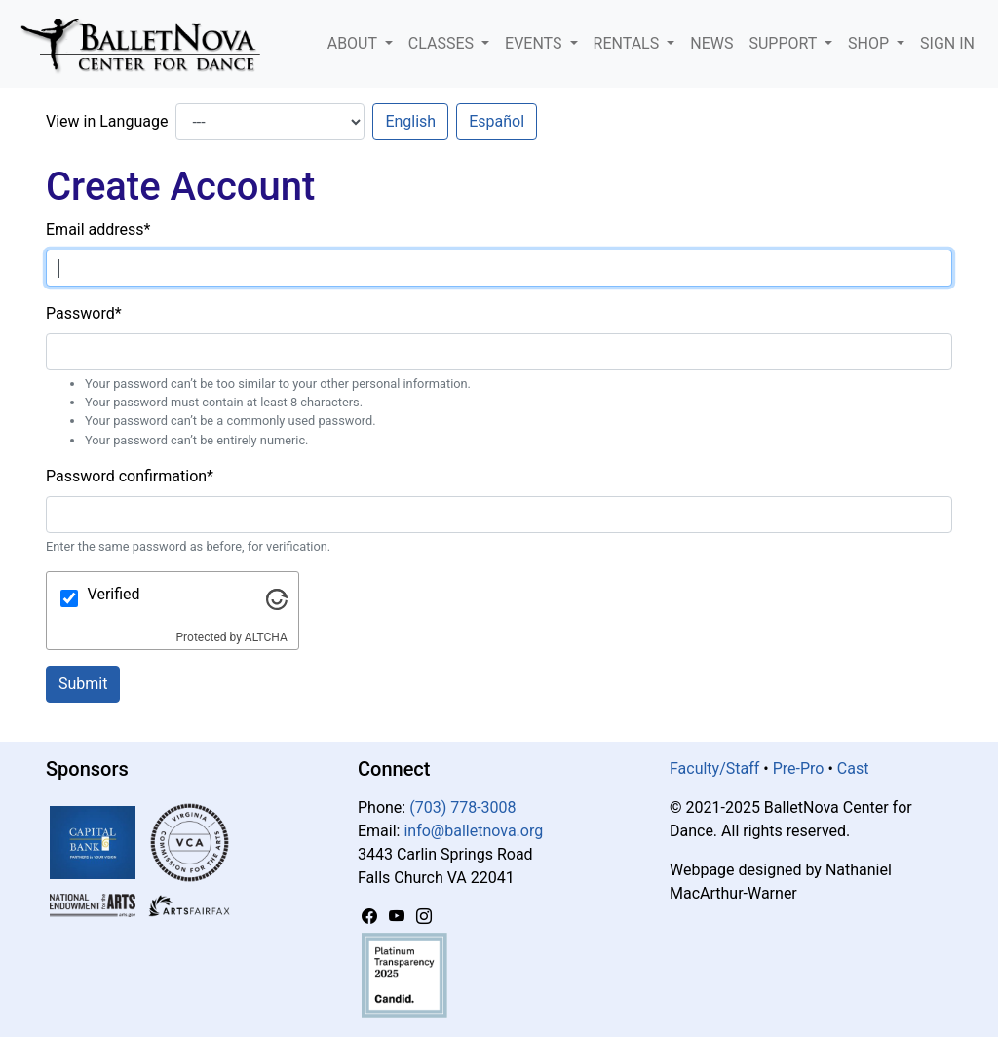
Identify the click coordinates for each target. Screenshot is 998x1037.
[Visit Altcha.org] (277, 598)
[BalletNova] (148, 44)
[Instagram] (424, 916)
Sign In (947, 43)
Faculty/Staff (714, 768)
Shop (870, 43)
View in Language (107, 121)
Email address (98, 229)
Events (535, 43)
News (711, 43)
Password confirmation (129, 476)
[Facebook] (371, 916)
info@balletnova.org (473, 831)
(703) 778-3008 (462, 807)
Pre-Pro (799, 768)
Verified (114, 594)
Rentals (629, 43)
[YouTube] (398, 916)
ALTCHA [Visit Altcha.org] (266, 637)
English (410, 121)
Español (496, 121)
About (354, 43)
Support (784, 43)
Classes (443, 43)
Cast (853, 768)
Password (84, 313)
